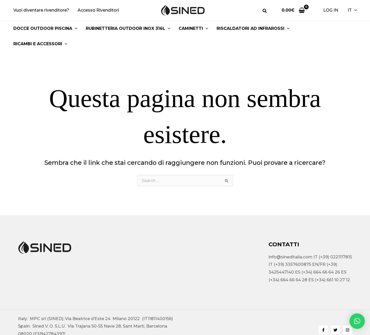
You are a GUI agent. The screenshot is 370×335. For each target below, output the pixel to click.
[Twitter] (335, 314)
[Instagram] (347, 314)
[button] (265, 11)
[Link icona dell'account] (330, 10)
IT (352, 10)
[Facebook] (323, 314)
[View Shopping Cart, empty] (293, 10)
